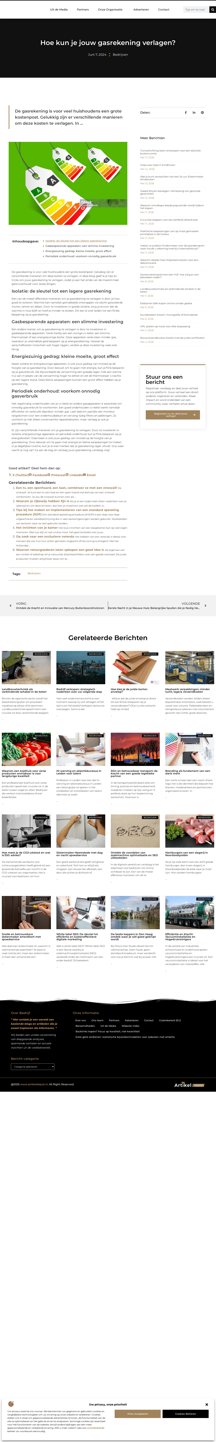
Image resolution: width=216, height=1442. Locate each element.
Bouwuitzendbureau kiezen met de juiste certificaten (172, 337)
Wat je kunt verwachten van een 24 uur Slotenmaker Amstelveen (171, 178)
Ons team (97, 1020)
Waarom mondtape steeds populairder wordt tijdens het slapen (172, 207)
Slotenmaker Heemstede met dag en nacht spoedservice (79, 854)
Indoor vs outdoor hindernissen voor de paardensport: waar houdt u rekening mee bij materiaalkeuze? (172, 247)
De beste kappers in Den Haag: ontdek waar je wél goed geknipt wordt (133, 936)
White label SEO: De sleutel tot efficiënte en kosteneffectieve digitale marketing (77, 936)
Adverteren (141, 9)
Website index (130, 1025)
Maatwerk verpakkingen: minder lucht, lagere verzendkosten (187, 690)
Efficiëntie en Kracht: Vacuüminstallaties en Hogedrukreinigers (180, 936)
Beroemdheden (85, 1025)
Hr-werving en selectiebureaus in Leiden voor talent (78, 772)
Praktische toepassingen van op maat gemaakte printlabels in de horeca (169, 233)
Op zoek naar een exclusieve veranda (45, 536)
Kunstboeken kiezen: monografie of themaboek (169, 314)
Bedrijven (120, 54)
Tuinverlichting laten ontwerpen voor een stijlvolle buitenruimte (170, 152)
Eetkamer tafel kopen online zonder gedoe (166, 303)
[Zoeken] (212, 9)
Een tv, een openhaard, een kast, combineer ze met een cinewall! (66, 488)
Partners (83, 9)
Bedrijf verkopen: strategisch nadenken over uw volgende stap (79, 690)
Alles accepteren (137, 1413)
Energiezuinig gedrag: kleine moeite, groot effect (79, 251)
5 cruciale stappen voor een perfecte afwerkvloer (169, 219)
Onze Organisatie (111, 9)
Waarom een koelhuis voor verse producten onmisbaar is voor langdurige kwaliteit (24, 773)
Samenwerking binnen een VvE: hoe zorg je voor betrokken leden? (169, 276)
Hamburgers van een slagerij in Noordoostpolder (186, 854)
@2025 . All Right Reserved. (42, 1084)
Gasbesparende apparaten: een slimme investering (80, 246)
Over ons (80, 1020)
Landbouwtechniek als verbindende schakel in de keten (170, 290)
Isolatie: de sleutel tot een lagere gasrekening (76, 240)
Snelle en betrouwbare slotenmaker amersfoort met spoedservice (21, 936)
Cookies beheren (185, 1413)
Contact (163, 9)
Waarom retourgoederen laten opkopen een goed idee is (60, 550)
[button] (207, 1404)
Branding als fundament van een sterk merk (187, 772)
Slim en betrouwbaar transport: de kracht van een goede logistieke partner (134, 773)
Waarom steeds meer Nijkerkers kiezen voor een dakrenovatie (169, 261)
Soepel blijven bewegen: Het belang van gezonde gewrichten (170, 192)
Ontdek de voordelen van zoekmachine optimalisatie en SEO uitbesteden (134, 855)
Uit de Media (59, 9)
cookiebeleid (94, 1428)
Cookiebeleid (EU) (170, 1020)
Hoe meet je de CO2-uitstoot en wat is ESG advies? (26, 854)
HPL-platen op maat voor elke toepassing (165, 326)
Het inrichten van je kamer (37, 527)
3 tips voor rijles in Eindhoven (157, 164)
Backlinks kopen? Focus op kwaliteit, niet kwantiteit (108, 1031)
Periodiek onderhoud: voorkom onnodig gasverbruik (81, 256)
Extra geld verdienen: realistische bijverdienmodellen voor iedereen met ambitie (125, 1036)
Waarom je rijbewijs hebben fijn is (42, 501)
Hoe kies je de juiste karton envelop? (129, 690)
